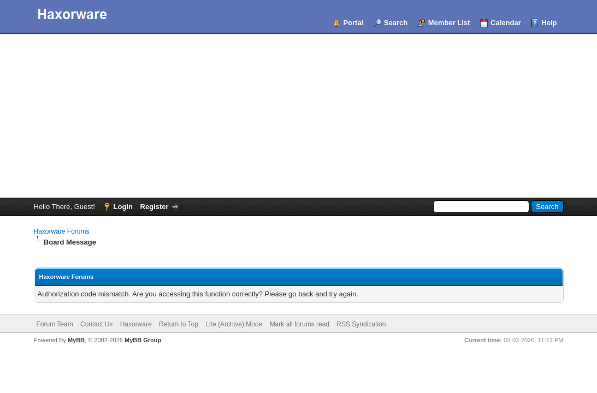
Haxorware (136, 324)
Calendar (505, 23)
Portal (353, 23)
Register (154, 207)
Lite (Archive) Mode (233, 324)
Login (123, 207)
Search (395, 23)
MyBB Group (143, 340)
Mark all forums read (299, 324)
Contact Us (96, 324)
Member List (449, 23)
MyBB (76, 340)
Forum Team (55, 324)
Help (549, 23)
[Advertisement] (298, 115)
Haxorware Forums (62, 231)
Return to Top (178, 324)
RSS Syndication (361, 324)
